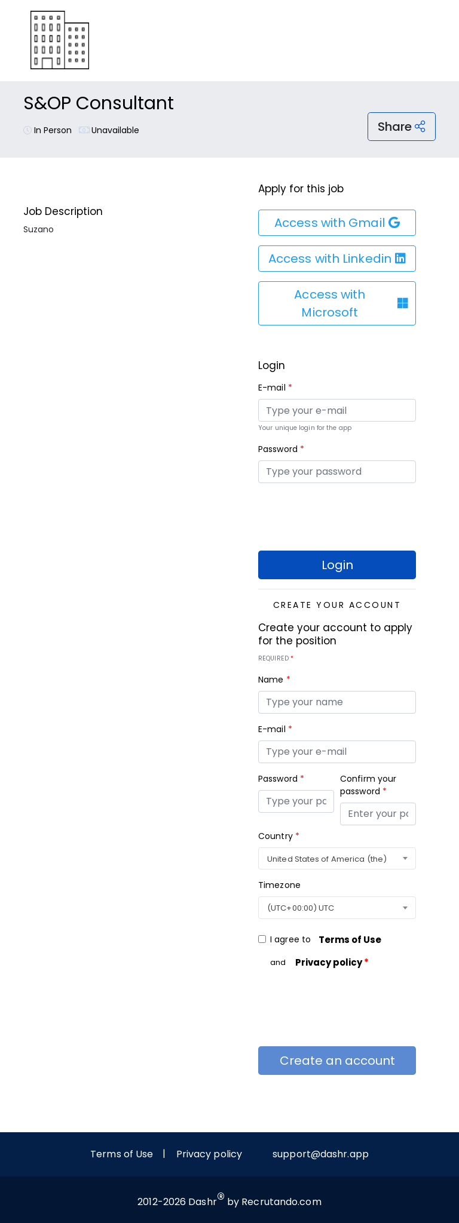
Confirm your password (368, 785)
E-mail (275, 388)
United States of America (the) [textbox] (327, 859)
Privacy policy (332, 962)
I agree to (329, 940)
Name (274, 680)
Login (337, 565)
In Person (47, 130)
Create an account (337, 1060)
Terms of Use (350, 939)
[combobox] (337, 858)
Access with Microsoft (351, 303)
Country (278, 836)
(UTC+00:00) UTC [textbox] (301, 908)
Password (281, 449)
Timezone (279, 885)
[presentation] (349, 516)
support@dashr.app (321, 1154)
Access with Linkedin (337, 258)
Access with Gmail (337, 222)
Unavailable (109, 130)
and (323, 962)
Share (402, 126)
